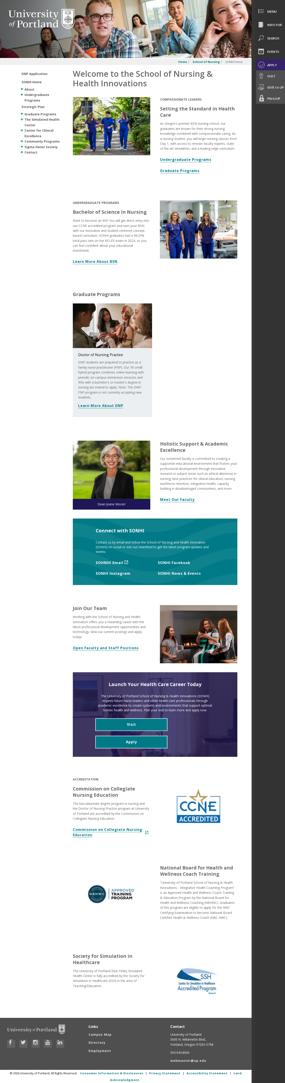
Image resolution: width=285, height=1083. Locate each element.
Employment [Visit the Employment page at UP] (100, 1050)
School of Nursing (206, 62)
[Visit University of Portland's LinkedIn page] (60, 1044)
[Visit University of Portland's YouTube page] (48, 1044)
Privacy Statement (165, 1073)
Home (182, 62)
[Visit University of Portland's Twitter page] (23, 1044)
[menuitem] (268, 11)
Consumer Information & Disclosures (111, 1073)
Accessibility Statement (207, 1073)
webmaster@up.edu (188, 1060)
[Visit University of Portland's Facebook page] (11, 1044)
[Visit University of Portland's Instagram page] (36, 1044)
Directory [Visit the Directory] (97, 1042)
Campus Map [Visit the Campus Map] (100, 1034)
